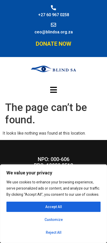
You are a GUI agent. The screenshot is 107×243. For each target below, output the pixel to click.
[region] (53, 203)
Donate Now (53, 44)
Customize (53, 220)
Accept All (53, 207)
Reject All (53, 232)
